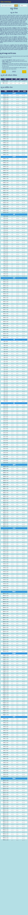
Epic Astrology (6, 2)
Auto (16, 5)
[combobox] (7, 5)
